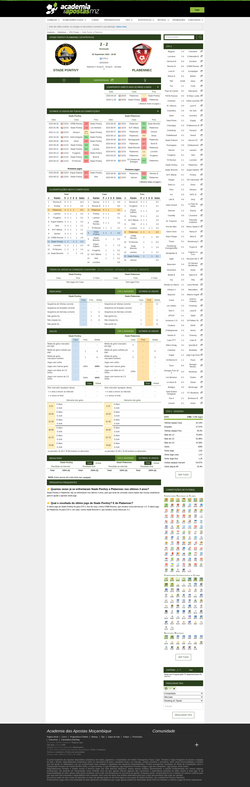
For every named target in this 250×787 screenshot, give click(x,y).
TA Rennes (76, 161)
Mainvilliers (193, 290)
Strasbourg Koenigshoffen (171, 247)
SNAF (192, 325)
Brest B (96, 157)
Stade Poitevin (171, 140)
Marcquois (193, 91)
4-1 (86, 153)
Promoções (179, 20)
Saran (192, 270)
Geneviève (171, 270)
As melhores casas (74, 20)
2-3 (144, 132)
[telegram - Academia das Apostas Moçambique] (173, 738)
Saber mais (121, 27)
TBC (171, 81)
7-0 (182, 253)
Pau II (171, 398)
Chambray (171, 130)
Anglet (171, 355)
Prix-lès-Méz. (171, 227)
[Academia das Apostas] (161, 745)
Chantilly (171, 215)
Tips (129, 20)
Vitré (96, 177)
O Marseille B (193, 56)
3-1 (86, 149)
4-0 (86, 161)
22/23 (66, 128)
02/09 (182, 81)
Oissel (193, 382)
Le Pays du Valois (193, 205)
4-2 (182, 135)
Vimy (193, 199)
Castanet (171, 350)
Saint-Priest (171, 120)
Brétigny (171, 387)
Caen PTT (171, 340)
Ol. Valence (171, 106)
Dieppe (171, 180)
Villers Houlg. (171, 345)
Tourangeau (171, 145)
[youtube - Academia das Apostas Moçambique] (155, 738)
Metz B (193, 236)
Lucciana (171, 56)
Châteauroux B (193, 125)
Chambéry (171, 111)
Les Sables (171, 306)
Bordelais (193, 350)
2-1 (182, 120)
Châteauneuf (193, 145)
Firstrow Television (176, 778)
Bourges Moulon (193, 365)
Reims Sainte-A (193, 227)
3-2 (144, 140)
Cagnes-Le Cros (193, 253)
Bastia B (171, 275)
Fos (171, 86)
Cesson (154, 132)
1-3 (144, 100)
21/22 (66, 141)
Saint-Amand (171, 205)
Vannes (134, 177)
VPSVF (171, 316)
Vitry (193, 280)
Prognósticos (112, 20)
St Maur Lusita (193, 96)
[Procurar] (199, 37)
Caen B (193, 340)
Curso (95, 20)
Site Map (50, 745)
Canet (171, 300)
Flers (171, 190)
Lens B (171, 71)
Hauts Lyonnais (192, 101)
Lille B (171, 199)
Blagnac (171, 51)
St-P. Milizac (134, 128)
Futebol (133, 760)
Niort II (171, 311)
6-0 (182, 365)
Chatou (193, 377)
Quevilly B (193, 345)
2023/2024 (104, 63)
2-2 (144, 155)
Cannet (171, 403)
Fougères (76, 153)
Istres (193, 81)
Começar (53, 20)
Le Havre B (171, 382)
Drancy (193, 211)
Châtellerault (171, 135)
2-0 (86, 173)
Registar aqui (77, 743)
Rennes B (154, 173)
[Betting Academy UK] (191, 745)
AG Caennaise (193, 180)
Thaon (171, 241)
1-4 (86, 128)
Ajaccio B (193, 275)
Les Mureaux (171, 377)
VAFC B (193, 194)
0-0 (86, 132)
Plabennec (142, 70)
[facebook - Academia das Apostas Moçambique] (161, 738)
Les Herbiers (96, 128)
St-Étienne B (171, 360)
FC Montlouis (193, 393)
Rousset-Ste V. (193, 259)
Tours (171, 365)
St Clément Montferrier (193, 264)
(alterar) (167, 676)
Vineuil (193, 135)
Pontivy (96, 145)
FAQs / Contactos (97, 750)
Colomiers (193, 51)
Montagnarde (134, 140)
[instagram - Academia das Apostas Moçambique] (167, 738)
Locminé (154, 151)
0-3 (144, 161)
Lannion (96, 149)
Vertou (193, 330)
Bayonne (171, 295)
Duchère (193, 61)
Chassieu (171, 101)
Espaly (193, 120)
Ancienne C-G (171, 320)
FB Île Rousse (171, 96)
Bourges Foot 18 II (171, 372)
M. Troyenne (171, 221)
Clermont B (171, 61)
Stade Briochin (154, 124)
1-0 (86, 124)
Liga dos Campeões (157, 766)
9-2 (182, 76)
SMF (63, 745)
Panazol (193, 130)
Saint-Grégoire (76, 137)
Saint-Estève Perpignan (171, 393)
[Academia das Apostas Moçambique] (155, 745)
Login (197, 10)
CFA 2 (104, 58)
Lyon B (193, 106)
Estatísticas (146, 20)
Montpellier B (171, 253)
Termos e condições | (56, 752)
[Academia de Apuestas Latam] (185, 745)
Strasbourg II (193, 241)
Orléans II (171, 290)
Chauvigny (171, 125)
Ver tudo (183, 474)
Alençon (76, 132)
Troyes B (193, 247)
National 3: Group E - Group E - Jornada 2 (104, 68)
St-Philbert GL (193, 320)
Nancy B (193, 232)
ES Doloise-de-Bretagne (134, 160)
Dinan (76, 141)
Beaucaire (171, 264)
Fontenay (193, 306)
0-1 (86, 137)
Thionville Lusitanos (193, 221)
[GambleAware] (55, 784)
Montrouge (193, 387)
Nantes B (171, 335)
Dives (193, 185)
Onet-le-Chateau (193, 300)
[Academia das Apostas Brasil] (167, 745)
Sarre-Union (171, 232)
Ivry (171, 280)
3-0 (86, 141)
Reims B (171, 76)
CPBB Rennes (76, 124)
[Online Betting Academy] (173, 745)
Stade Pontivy (66, 70)
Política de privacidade (75, 752)
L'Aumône (193, 215)
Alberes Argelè (193, 295)
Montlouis (193, 372)
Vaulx (171, 116)
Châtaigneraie (171, 330)
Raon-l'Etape (171, 236)
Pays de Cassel (171, 91)
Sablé (193, 316)
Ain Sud (193, 111)
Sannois (171, 211)
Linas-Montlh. (193, 285)
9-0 (182, 66)
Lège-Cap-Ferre (193, 355)
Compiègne (193, 71)
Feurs (193, 360)
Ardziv (193, 403)
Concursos (196, 20)
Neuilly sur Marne (171, 285)
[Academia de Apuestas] (179, 745)
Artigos (163, 20)
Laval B (193, 311)
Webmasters (78, 747)
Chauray (193, 335)
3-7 (144, 144)
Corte (193, 86)
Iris (171, 194)
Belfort (193, 76)
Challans (171, 325)
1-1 (144, 151)
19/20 (123, 96)
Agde (171, 259)
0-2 (182, 91)
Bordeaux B (193, 398)
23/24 (66, 124)
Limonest (193, 116)
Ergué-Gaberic (76, 173)
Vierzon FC (193, 140)
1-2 (86, 177)
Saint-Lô (171, 185)
